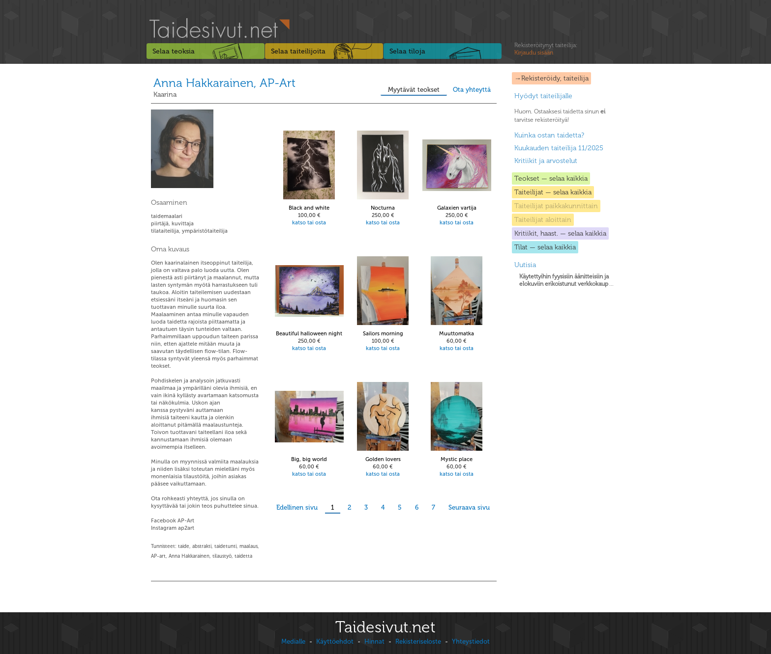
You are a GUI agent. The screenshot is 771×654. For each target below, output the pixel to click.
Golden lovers (383, 459)
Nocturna (383, 208)
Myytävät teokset (414, 89)
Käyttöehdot (335, 641)
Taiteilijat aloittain (542, 220)
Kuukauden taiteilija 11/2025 (558, 148)
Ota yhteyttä (472, 89)
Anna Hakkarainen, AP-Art (224, 83)
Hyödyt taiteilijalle (543, 96)
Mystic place (457, 459)
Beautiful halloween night (309, 333)
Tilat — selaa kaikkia (545, 247)
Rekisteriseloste (418, 641)
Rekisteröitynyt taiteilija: (545, 49)
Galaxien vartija (456, 208)
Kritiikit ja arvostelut (545, 161)
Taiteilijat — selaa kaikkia (553, 192)
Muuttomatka (456, 333)
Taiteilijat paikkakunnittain (556, 206)
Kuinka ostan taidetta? (549, 135)
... (566, 280)
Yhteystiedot (471, 641)
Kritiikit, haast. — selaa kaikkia (560, 233)
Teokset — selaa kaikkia (551, 178)
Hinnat (374, 641)
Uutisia (525, 265)
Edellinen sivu (297, 507)
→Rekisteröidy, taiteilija (551, 78)
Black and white (309, 208)
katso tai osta (309, 222)
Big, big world (309, 459)
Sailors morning (383, 333)
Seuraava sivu (469, 507)
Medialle (293, 641)
